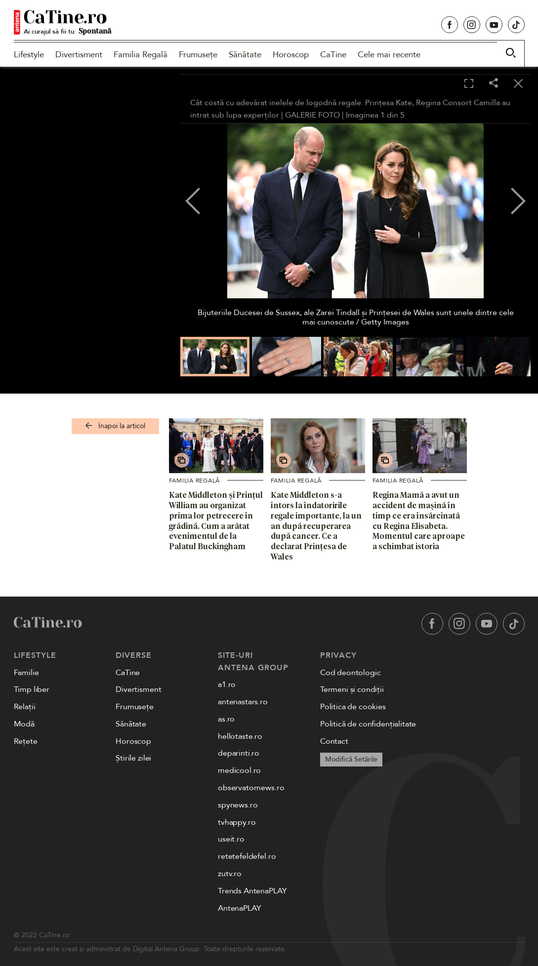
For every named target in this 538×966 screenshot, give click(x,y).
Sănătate (245, 54)
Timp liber (31, 689)
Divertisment (78, 54)
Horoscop (291, 54)
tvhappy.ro (236, 822)
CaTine (333, 54)
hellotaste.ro (240, 736)
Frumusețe (198, 54)
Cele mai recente (389, 54)
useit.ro (231, 839)
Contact (334, 741)
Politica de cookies (353, 706)
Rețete (26, 741)
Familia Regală (140, 54)
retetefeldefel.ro (247, 856)
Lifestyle (29, 54)
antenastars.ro (243, 701)
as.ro (226, 719)
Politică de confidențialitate (368, 724)
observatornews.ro (251, 787)
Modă (24, 724)
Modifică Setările (351, 759)
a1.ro (227, 684)
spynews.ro (237, 805)
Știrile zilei (133, 758)
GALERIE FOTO (312, 115)
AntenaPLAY (239, 908)
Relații (25, 706)
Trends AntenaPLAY (252, 891)
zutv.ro (230, 873)
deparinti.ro (238, 753)
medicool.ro (239, 770)
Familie (26, 672)
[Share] (493, 84)
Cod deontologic (350, 672)
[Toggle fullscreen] (468, 84)
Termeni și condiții (352, 689)
